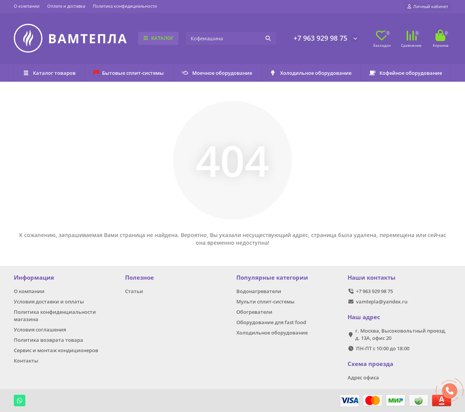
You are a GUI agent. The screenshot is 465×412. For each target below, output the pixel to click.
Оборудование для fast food (271, 322)
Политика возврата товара (48, 339)
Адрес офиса (363, 377)
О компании (27, 6)
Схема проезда (370, 364)
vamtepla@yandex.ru (381, 301)
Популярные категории (272, 278)
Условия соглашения (40, 329)
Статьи (134, 291)
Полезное (139, 278)
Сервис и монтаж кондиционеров (56, 350)
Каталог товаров (49, 72)
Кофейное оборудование (405, 72)
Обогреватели (254, 311)
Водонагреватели (258, 291)
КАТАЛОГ (158, 38)
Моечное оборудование (217, 72)
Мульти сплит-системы (265, 301)
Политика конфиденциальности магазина (55, 315)
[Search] (231, 38)
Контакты (26, 360)
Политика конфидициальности (125, 6)
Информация (34, 278)
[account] (427, 6)
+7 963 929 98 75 (320, 38)
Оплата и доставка (66, 6)
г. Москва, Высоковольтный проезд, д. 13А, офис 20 (400, 334)
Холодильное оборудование (310, 72)
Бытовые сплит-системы (128, 72)
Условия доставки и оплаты (49, 301)
